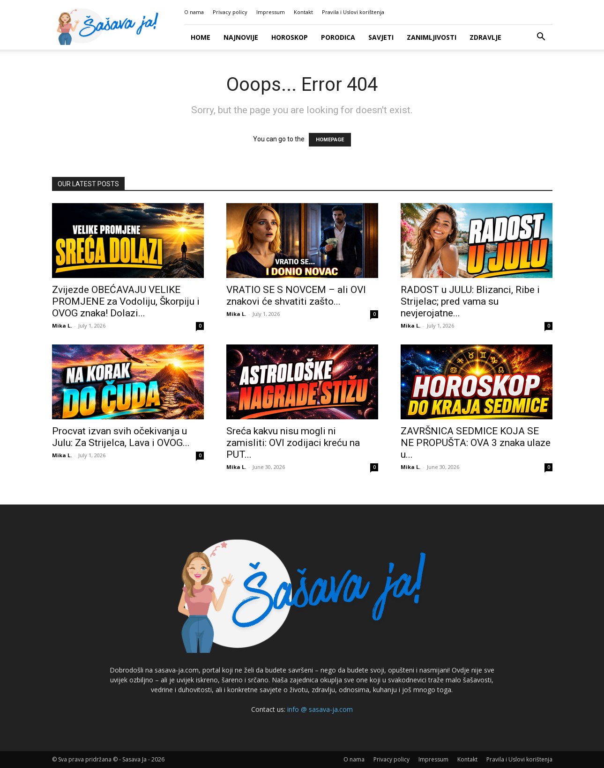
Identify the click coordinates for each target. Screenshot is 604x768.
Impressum (270, 11)
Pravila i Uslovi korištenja (353, 11)
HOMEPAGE (330, 140)
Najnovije (241, 37)
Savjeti (381, 37)
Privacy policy (230, 11)
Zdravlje (485, 37)
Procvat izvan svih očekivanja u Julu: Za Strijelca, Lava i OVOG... (121, 436)
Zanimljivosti (431, 37)
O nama (194, 11)
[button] (541, 37)
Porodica (338, 37)
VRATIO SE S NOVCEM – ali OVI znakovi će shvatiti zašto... (296, 295)
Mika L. (62, 325)
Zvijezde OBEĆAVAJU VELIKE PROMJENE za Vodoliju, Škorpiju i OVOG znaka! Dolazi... (126, 301)
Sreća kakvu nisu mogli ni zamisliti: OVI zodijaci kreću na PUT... (293, 442)
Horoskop (289, 37)
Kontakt (303, 11)
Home (200, 37)
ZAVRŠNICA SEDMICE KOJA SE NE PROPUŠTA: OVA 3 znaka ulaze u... (476, 442)
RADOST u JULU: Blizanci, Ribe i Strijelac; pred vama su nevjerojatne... (470, 301)
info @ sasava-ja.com (320, 709)
